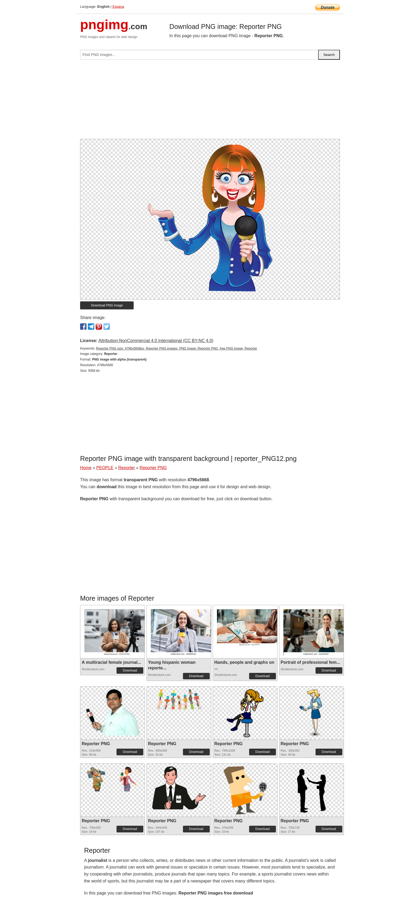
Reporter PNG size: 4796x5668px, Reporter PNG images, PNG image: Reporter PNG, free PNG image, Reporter (176, 348)
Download (130, 670)
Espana (118, 7)
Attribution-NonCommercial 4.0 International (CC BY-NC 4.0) (155, 340)
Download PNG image (107, 305)
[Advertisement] (210, 101)
